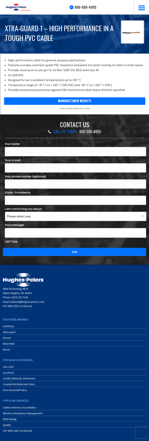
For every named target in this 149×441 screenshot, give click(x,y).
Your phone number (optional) (25, 176)
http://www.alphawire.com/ (75, 108)
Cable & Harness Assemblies (19, 407)
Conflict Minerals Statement (19, 378)
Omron (7, 338)
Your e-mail (14, 160)
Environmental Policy (15, 390)
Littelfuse (8, 326)
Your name (13, 144)
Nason (6, 349)
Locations (8, 372)
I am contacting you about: (25, 209)
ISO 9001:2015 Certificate (17, 306)
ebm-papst (9, 332)
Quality (7, 425)
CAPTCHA (11, 241)
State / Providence (19, 192)
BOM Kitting (9, 419)
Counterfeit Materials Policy (19, 384)
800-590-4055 (85, 7)
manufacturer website (74, 101)
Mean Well (9, 343)
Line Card (8, 366)
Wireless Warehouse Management (22, 413)
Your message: (14, 225)
